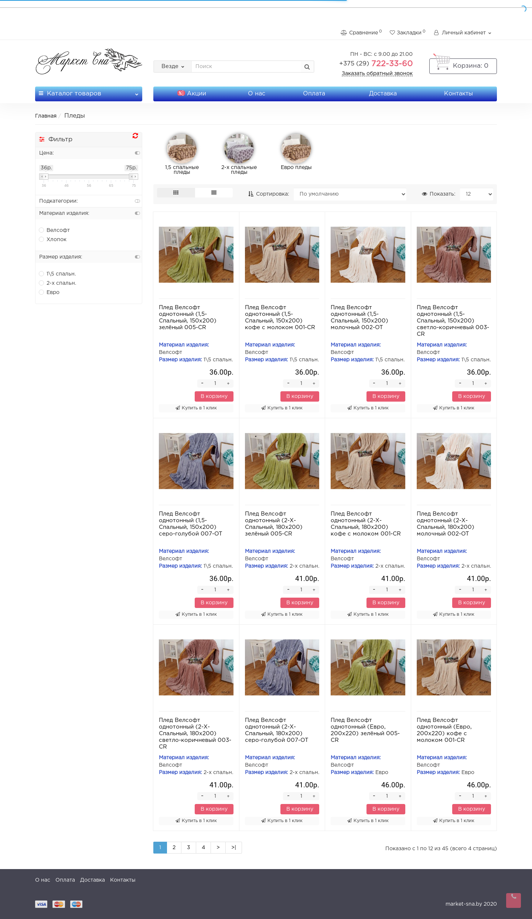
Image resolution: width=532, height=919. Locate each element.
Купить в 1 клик (196, 408)
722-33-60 (376, 64)
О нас (256, 94)
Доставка (383, 94)
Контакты (458, 94)
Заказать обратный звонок (377, 73)
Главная (46, 116)
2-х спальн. (57, 283)
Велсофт (54, 230)
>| (233, 847)
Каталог (89, 92)
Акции (191, 94)
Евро (49, 292)
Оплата (314, 94)
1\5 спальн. (57, 273)
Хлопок (52, 239)
